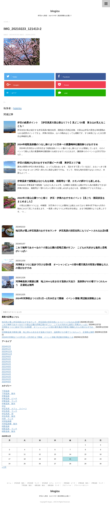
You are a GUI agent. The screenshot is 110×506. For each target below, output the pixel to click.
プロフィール (66, 485)
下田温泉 (5, 391)
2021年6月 (6, 369)
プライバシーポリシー (81, 485)
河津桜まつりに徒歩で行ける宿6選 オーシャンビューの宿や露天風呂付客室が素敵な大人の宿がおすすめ (48, 327)
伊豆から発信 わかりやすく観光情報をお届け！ (55, 496)
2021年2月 (6, 379)
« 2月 (4, 467)
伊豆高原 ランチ (9, 411)
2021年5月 (6, 372)
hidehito (17, 108)
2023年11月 (7, 354)
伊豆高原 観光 (8, 416)
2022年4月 (6, 359)
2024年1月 (6, 349)
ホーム (9, 483)
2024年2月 (6, 346)
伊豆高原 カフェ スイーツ (14, 409)
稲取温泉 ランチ (9, 429)
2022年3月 (6, 362)
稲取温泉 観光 (8, 431)
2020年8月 (6, 382)
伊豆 (4, 406)
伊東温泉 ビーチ (9, 399)
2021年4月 (6, 374)
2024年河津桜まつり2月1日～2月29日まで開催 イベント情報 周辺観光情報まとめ (58, 298)
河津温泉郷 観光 (9, 424)
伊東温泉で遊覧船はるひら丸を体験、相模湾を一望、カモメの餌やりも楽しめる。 (59, 181)
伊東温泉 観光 (8, 404)
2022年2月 (6, 364)
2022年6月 (6, 357)
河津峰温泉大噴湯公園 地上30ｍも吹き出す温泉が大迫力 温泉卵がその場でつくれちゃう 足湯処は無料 (48, 332)
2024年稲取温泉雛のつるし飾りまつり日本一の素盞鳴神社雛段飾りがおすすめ (57, 144)
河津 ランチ (7, 419)
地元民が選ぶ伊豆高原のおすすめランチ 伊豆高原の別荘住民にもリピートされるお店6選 (62, 230)
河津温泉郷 (6, 421)
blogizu (55, 11)
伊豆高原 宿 (7, 414)
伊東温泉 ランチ (9, 401)
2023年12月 (7, 351)
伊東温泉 (5, 396)
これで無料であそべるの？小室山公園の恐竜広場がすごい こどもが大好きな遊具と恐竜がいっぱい (45, 325)
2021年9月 (6, 367)
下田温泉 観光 (8, 394)
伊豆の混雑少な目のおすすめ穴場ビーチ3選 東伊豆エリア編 (50, 162)
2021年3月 (6, 377)
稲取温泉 (5, 426)
